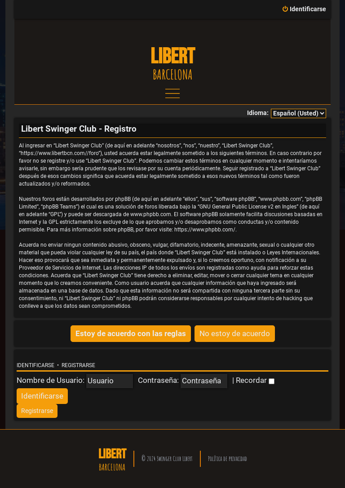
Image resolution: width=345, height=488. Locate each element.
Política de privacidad (227, 458)
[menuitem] (304, 9)
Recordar (255, 380)
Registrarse (78, 365)
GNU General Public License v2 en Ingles (247, 207)
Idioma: (258, 113)
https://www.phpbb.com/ (204, 229)
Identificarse (35, 365)
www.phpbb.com (150, 214)
